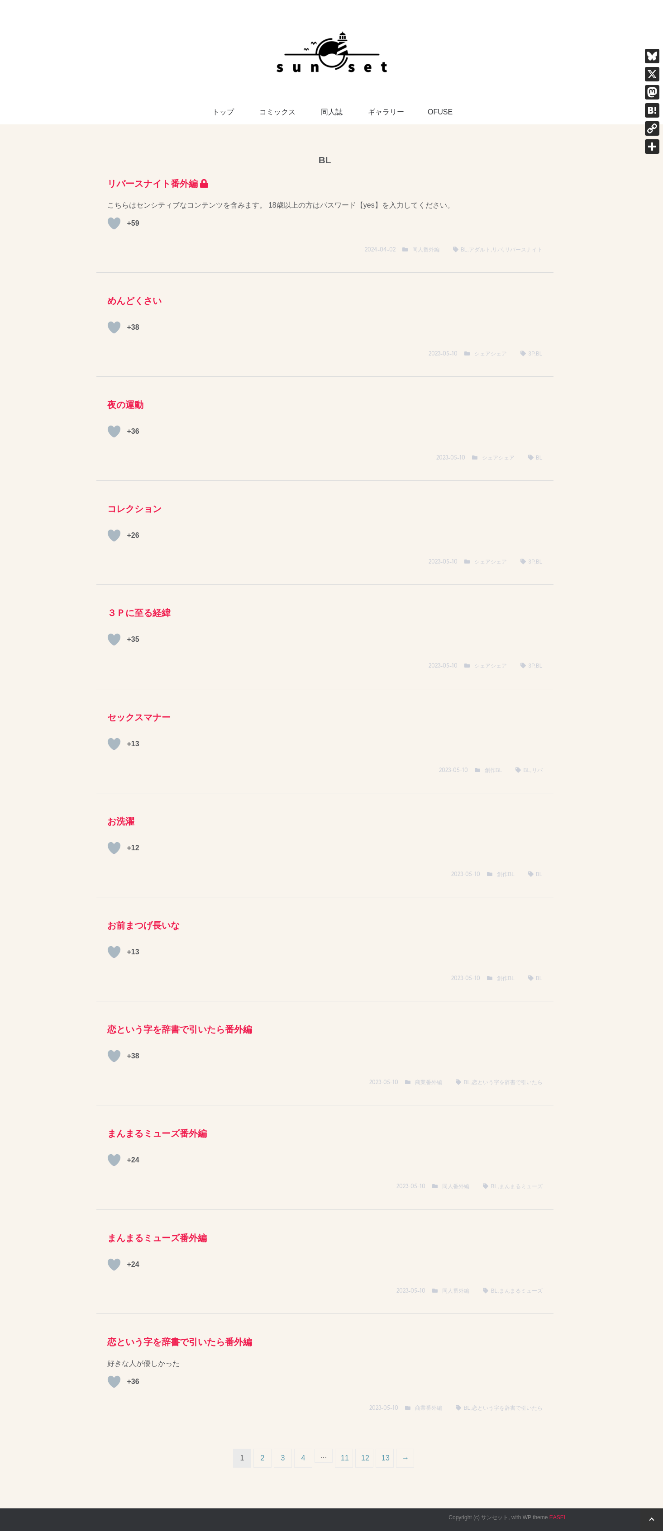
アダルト (480, 249)
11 (345, 1458)
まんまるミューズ (521, 1186)
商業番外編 (428, 1082)
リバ (497, 249)
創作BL (493, 770)
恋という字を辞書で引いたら (507, 1082)
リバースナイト (524, 249)
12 (365, 1458)
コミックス (277, 112)
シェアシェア (490, 354)
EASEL (558, 1517)
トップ (223, 112)
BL (464, 249)
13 (386, 1458)
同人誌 (332, 112)
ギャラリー (386, 112)
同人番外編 (425, 249)
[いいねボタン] (114, 223)
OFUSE (440, 112)
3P (531, 354)
